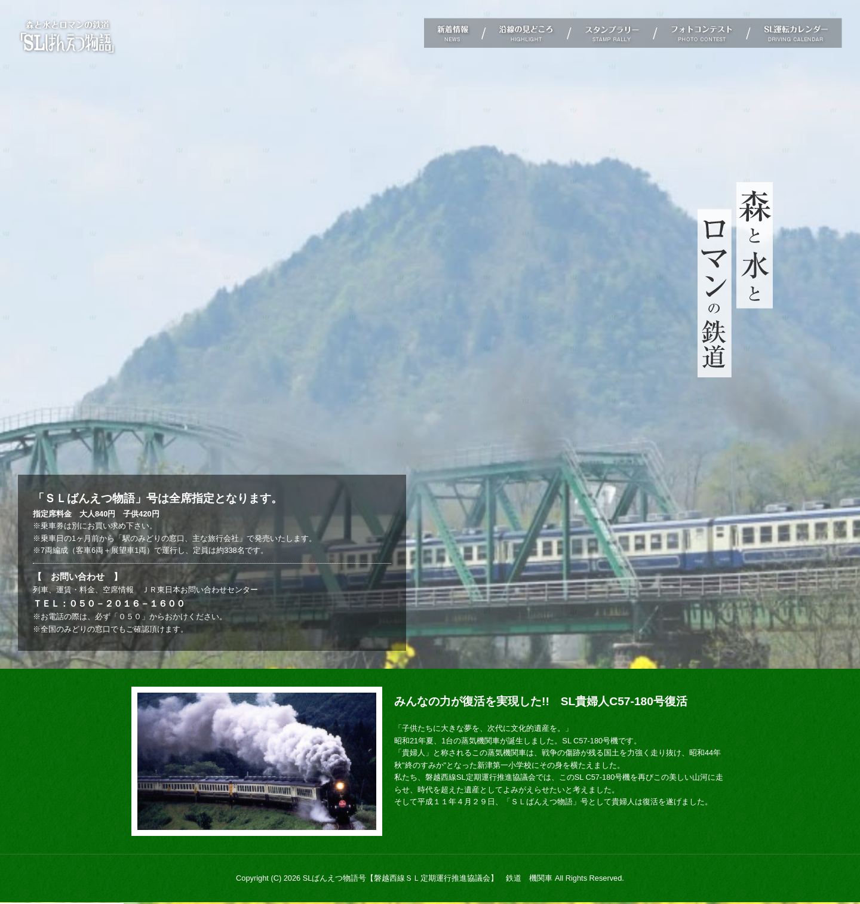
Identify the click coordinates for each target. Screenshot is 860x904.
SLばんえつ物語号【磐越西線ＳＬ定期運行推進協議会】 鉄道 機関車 (428, 878)
